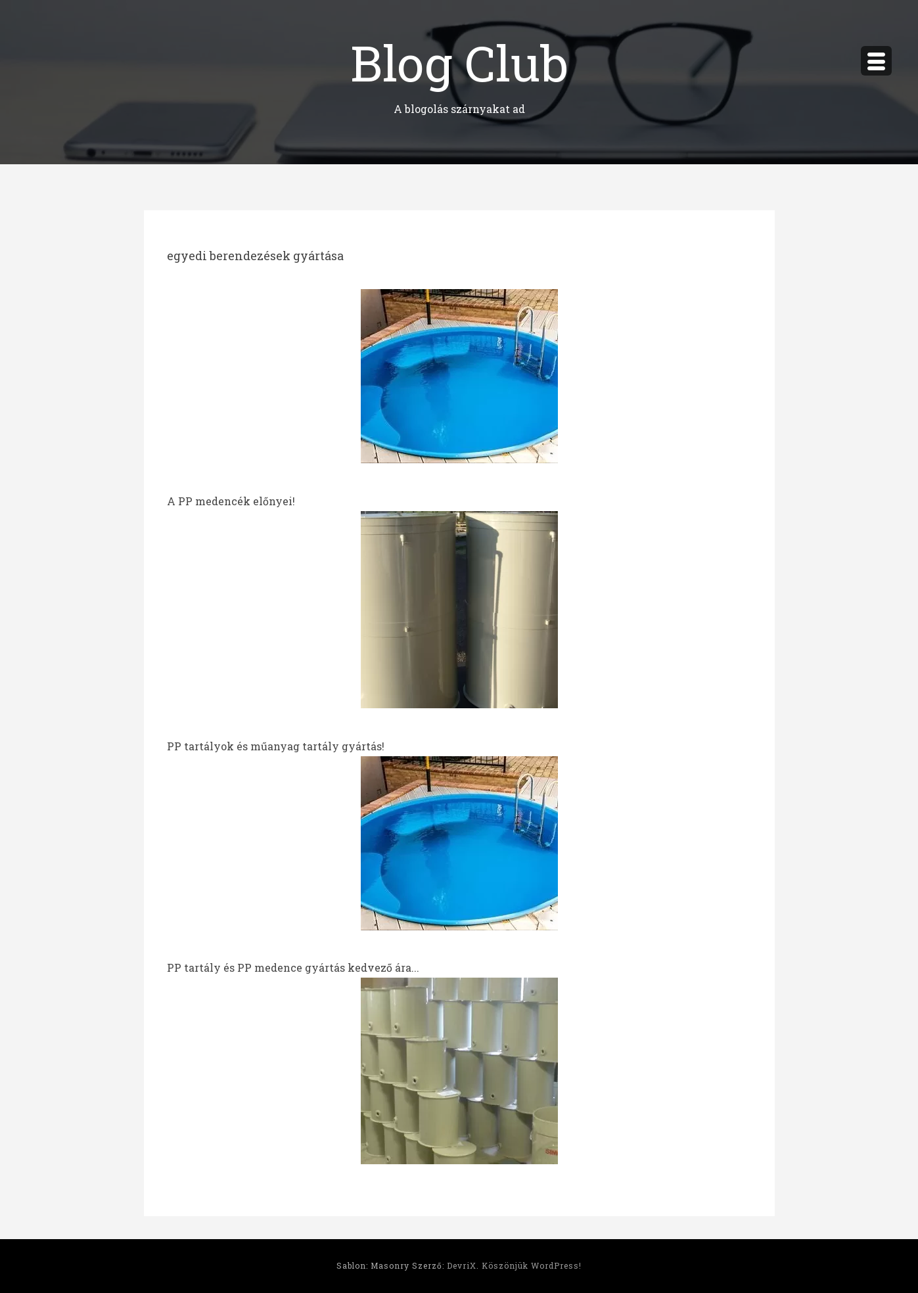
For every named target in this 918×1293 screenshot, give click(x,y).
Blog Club (459, 62)
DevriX (461, 1265)
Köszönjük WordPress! (532, 1265)
